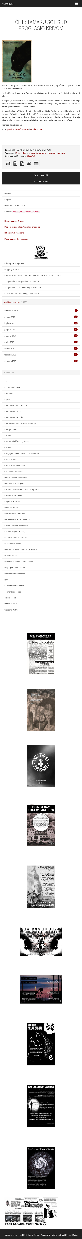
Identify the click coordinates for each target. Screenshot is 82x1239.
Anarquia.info (10, 429)
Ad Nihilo (8, 393)
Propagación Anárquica (14, 567)
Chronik (7, 447)
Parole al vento (10, 555)
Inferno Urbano (11, 507)
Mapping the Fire (11, 269)
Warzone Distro (11, 609)
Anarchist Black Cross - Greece (17, 405)
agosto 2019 (41, 317)
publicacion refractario (17, 129)
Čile (18, 152)
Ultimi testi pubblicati (61, 1234)
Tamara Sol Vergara (37, 152)
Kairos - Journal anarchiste (16, 525)
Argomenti (45, 1234)
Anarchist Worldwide (13, 417)
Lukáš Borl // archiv (12, 543)
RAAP (6, 579)
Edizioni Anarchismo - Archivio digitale (21, 489)
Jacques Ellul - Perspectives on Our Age (21, 281)
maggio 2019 (41, 335)
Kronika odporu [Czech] (14, 531)
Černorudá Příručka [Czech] (16, 441)
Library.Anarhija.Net (14, 263)
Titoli (30, 1234)
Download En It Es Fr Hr (14, 205)
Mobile (75, 1234)
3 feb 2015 (31, 155)
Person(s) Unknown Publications (18, 561)
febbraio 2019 (41, 354)
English (7, 199)
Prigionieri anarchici (56, 152)
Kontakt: (22, 211)
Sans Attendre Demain (14, 585)
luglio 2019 (41, 323)
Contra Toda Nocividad (14, 465)
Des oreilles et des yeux (14, 483)
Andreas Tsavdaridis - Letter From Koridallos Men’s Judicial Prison (33, 275)
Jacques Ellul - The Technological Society (22, 287)
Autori (37, 1234)
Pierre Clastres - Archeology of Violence (21, 293)
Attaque (7, 435)
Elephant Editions (12, 501)
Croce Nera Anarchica (14, 471)
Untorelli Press (10, 603)
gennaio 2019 (41, 361)
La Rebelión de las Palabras (16, 537)
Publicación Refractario (14, 573)
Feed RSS (23, 1234)
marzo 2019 (41, 348)
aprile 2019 (41, 342)
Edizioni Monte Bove (13, 495)
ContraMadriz (10, 459)
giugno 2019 (41, 329)
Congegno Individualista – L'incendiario (21, 453)
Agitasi (7, 399)
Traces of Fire (10, 597)
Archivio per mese (12, 302)
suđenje (24, 152)
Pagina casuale (10, 1234)
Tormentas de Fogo (12, 591)
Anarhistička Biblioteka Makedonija (20, 423)
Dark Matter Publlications (15, 477)
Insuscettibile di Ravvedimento (17, 519)
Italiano (7, 193)
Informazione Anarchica (14, 513)
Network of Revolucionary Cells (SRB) (20, 549)
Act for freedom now (13, 387)
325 (5, 381)
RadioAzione (36, 129)
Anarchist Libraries (12, 411)
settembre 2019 (41, 310)
